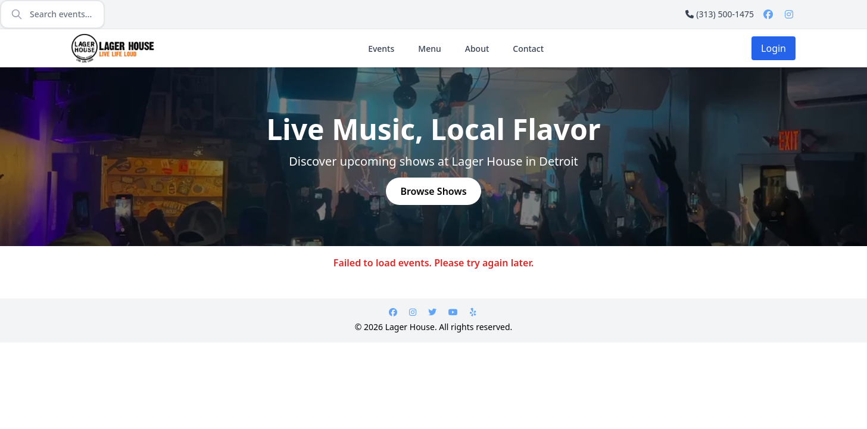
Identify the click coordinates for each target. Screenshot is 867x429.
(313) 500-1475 (719, 14)
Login (773, 48)
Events (381, 48)
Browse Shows (433, 191)
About (477, 48)
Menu (429, 48)
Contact (528, 48)
